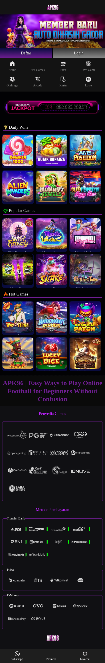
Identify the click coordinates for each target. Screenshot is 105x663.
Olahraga (12, 81)
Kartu (63, 81)
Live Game (88, 66)
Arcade (37, 81)
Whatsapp (17, 656)
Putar (63, 66)
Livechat (85, 656)
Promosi (51, 656)
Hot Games (37, 66)
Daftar (26, 53)
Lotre (88, 81)
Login (79, 53)
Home (12, 66)
